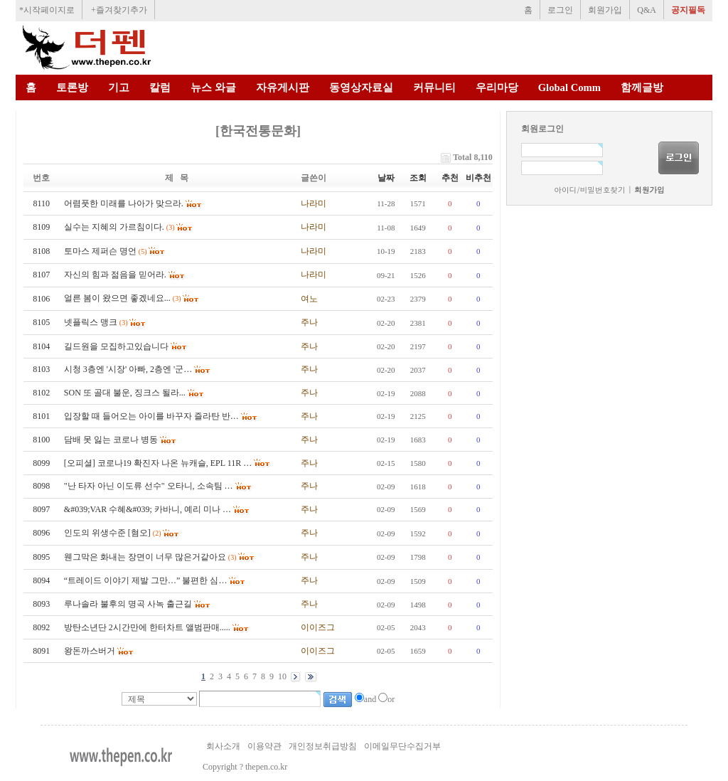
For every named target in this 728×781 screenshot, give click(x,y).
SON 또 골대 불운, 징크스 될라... (125, 393)
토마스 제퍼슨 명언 (100, 251)
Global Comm (569, 87)
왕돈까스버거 (89, 651)
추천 (450, 178)
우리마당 (497, 87)
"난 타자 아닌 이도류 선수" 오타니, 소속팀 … (148, 486)
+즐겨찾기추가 (119, 10)
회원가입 (605, 10)
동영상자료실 (361, 87)
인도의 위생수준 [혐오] (107, 533)
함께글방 (642, 87)
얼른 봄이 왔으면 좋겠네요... (117, 298)
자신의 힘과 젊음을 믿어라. (115, 275)
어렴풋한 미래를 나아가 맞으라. (123, 203)
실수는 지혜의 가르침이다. (114, 227)
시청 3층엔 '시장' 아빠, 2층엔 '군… (128, 369)
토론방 (72, 87)
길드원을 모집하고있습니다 (116, 346)
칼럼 (160, 87)
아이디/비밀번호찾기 (589, 189)
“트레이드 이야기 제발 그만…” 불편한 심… (146, 580)
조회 (418, 178)
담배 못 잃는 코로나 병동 (111, 440)
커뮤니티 (434, 87)
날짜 (386, 178)
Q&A (646, 10)
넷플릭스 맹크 (90, 322)
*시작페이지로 (47, 10)
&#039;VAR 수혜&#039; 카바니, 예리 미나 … (147, 509)
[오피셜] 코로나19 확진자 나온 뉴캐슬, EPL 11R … (158, 463)
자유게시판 (282, 87)
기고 (118, 87)
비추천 (478, 178)
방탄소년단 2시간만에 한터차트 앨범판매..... (147, 627)
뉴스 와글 (213, 87)
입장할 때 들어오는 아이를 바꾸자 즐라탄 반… (151, 416)
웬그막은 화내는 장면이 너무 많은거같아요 (145, 557)
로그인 (560, 10)
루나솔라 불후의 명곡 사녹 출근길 (128, 604)
